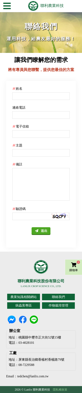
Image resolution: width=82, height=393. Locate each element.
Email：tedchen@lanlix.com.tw (27, 376)
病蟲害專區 (23, 305)
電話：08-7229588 (21, 365)
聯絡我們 (58, 297)
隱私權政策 (60, 389)
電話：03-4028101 (21, 342)
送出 (44, 231)
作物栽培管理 (58, 305)
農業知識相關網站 (23, 297)
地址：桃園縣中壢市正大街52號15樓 (35, 337)
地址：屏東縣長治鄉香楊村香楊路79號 (36, 359)
